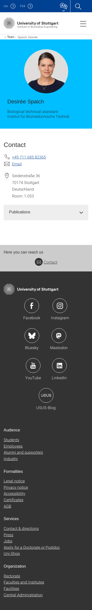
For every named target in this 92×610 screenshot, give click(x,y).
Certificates (13, 499)
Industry (11, 458)
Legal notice (14, 480)
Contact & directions (21, 528)
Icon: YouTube (33, 365)
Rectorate (12, 575)
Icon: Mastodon (59, 335)
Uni (6, 6)
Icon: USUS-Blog (46, 395)
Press (8, 534)
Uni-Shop (12, 553)
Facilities (11, 588)
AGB (7, 506)
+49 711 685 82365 (29, 156)
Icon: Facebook (31, 305)
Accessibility (14, 493)
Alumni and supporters (23, 452)
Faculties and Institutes (24, 582)
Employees (13, 446)
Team (10, 37)
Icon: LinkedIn (59, 365)
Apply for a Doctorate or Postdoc (32, 547)
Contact (46, 262)
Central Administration (23, 594)
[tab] (46, 212)
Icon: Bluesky (32, 335)
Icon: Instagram (60, 305)
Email (17, 163)
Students (11, 439)
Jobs (8, 540)
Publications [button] (19, 212)
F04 (22, 6)
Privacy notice (16, 487)
